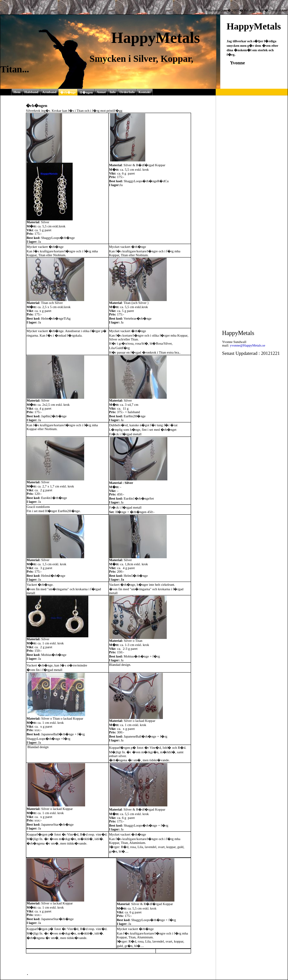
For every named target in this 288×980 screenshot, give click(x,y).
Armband (49, 92)
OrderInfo (126, 92)
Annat (101, 92)
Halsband (31, 92)
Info (112, 92)
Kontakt (145, 92)
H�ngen (86, 92)
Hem (16, 92)
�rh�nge (68, 92)
